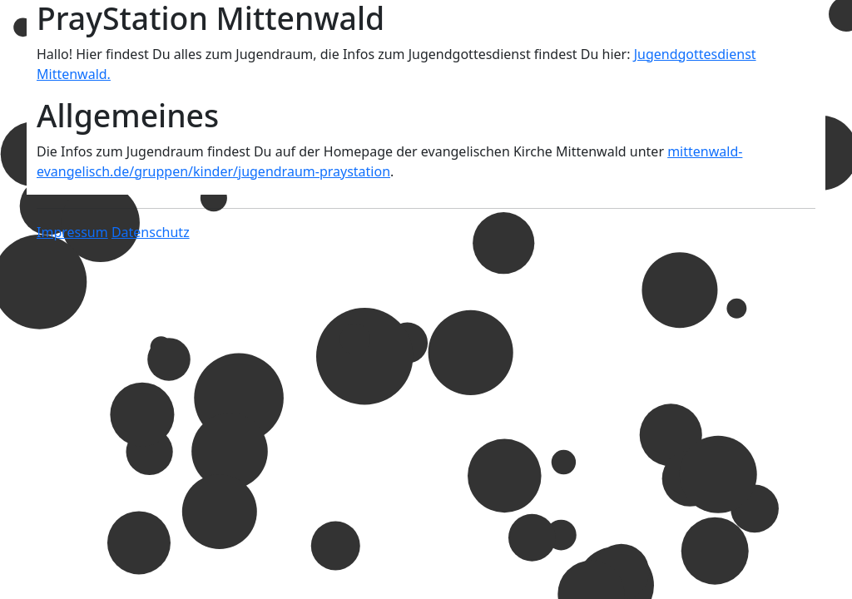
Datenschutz (150, 232)
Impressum (72, 232)
